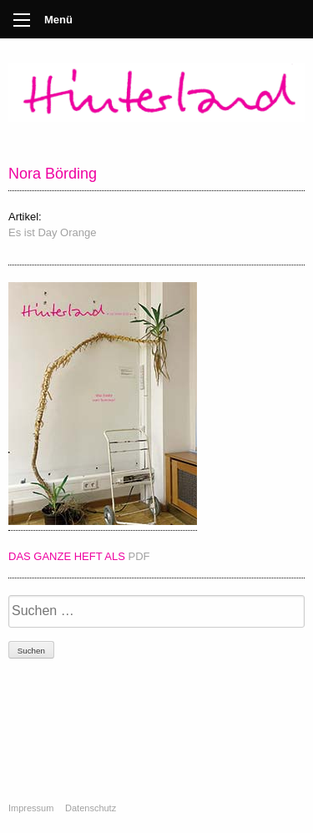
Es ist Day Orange (52, 232)
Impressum (30, 808)
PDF (139, 556)
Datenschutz (90, 808)
